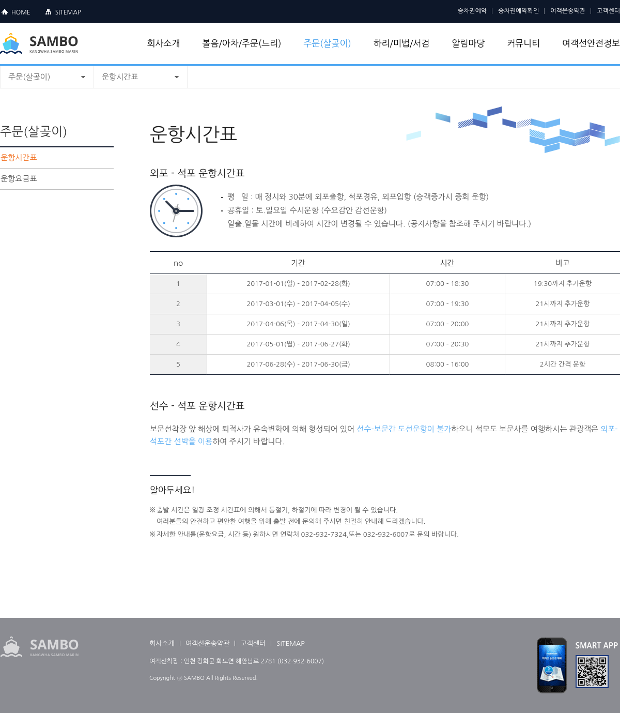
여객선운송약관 (207, 643)
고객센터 (608, 11)
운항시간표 (120, 77)
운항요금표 (19, 179)
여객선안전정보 (591, 43)
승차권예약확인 (518, 11)
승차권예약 (472, 11)
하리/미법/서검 (402, 43)
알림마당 (468, 43)
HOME (20, 12)
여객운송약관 (567, 11)
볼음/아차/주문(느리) (241, 43)
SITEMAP (68, 12)
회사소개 (163, 43)
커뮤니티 (523, 43)
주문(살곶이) (327, 43)
